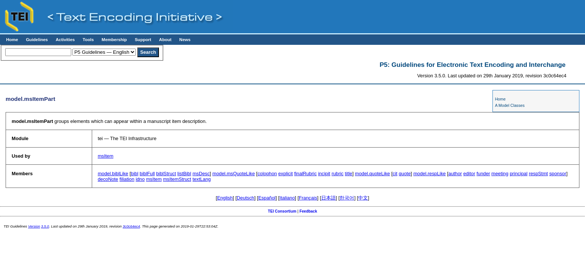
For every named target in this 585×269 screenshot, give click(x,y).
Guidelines (37, 39)
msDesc (201, 173)
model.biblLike (113, 173)
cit (394, 173)
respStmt (538, 173)
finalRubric (305, 173)
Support (143, 39)
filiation (126, 179)
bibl (134, 173)
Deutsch (245, 198)
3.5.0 (45, 226)
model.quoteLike (372, 173)
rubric (338, 173)
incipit (324, 173)
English (225, 198)
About (165, 39)
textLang (202, 179)
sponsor (557, 173)
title (348, 173)
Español (266, 198)
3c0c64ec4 (131, 226)
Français (308, 198)
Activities (65, 39)
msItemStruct (177, 179)
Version (34, 226)
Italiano (287, 198)
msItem (105, 156)
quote (405, 173)
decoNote (108, 179)
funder (483, 173)
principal (519, 173)
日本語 (328, 198)
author (455, 173)
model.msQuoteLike (233, 173)
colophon (267, 173)
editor (469, 173)
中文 (363, 198)
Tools (88, 39)
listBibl (184, 173)
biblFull (147, 173)
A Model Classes (510, 105)
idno (140, 179)
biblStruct (166, 173)
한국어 (347, 198)
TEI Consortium (282, 211)
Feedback (308, 211)
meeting (500, 173)
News (185, 39)
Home (12, 39)
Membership (114, 39)
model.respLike (429, 173)
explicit (285, 173)
